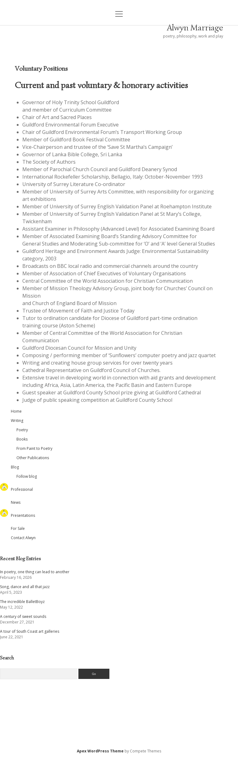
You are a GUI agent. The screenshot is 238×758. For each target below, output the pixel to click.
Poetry (22, 429)
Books (22, 439)
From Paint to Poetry (34, 448)
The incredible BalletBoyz (22, 601)
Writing (17, 420)
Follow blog (26, 476)
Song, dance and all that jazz (25, 586)
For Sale (18, 528)
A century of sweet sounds (23, 616)
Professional (22, 489)
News (15, 502)
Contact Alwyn (23, 537)
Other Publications (32, 457)
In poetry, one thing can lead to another (34, 571)
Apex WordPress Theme (100, 751)
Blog (15, 467)
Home (16, 411)
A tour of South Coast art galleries (29, 631)
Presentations (23, 515)
